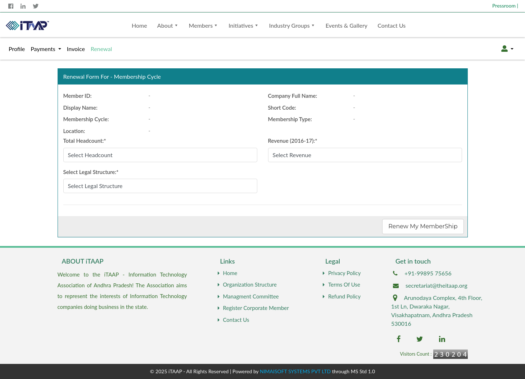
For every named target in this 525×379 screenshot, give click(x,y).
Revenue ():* (292, 140)
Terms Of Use (340, 284)
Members (201, 25)
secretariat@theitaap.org (436, 285)
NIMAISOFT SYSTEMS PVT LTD (295, 371)
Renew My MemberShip (422, 226)
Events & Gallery (346, 25)
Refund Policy (341, 296)
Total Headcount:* (84, 140)
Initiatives (240, 25)
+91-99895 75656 (428, 273)
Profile (18, 48)
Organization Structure (246, 284)
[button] (507, 49)
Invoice (76, 48)
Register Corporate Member (252, 308)
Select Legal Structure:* (91, 172)
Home (139, 25)
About (165, 25)
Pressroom (505, 6)
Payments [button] (44, 48)
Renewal (101, 48)
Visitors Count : (415, 354)
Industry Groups (289, 25)
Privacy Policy (341, 273)
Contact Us (391, 25)
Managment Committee (247, 296)
